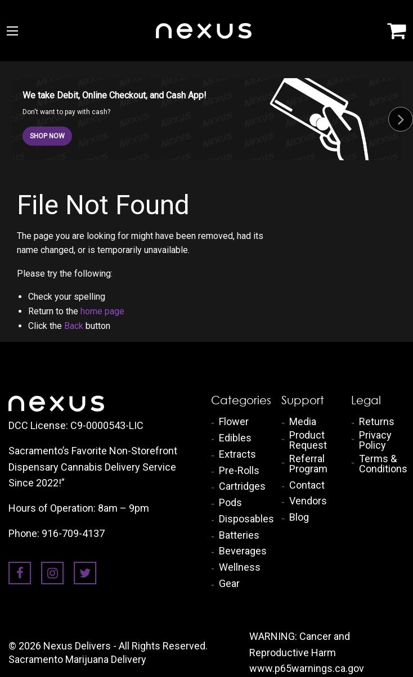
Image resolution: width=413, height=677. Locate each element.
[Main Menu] (12, 30)
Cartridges (241, 486)
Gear (229, 584)
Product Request (308, 440)
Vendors (308, 501)
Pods (230, 503)
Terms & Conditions (382, 464)
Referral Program (308, 464)
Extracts (237, 454)
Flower (234, 422)
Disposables (241, 519)
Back (73, 326)
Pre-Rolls (239, 471)
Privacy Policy (375, 440)
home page (102, 311)
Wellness (240, 567)
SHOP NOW (47, 136)
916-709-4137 (73, 533)
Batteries (239, 535)
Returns (376, 422)
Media (302, 422)
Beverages (241, 551)
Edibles (235, 438)
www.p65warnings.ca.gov (306, 668)
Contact (307, 485)
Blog (299, 517)
